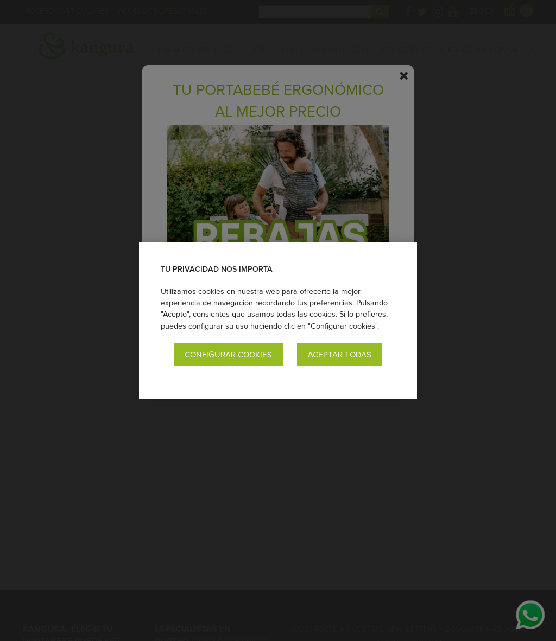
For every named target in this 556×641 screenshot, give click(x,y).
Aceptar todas (339, 354)
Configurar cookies (228, 354)
